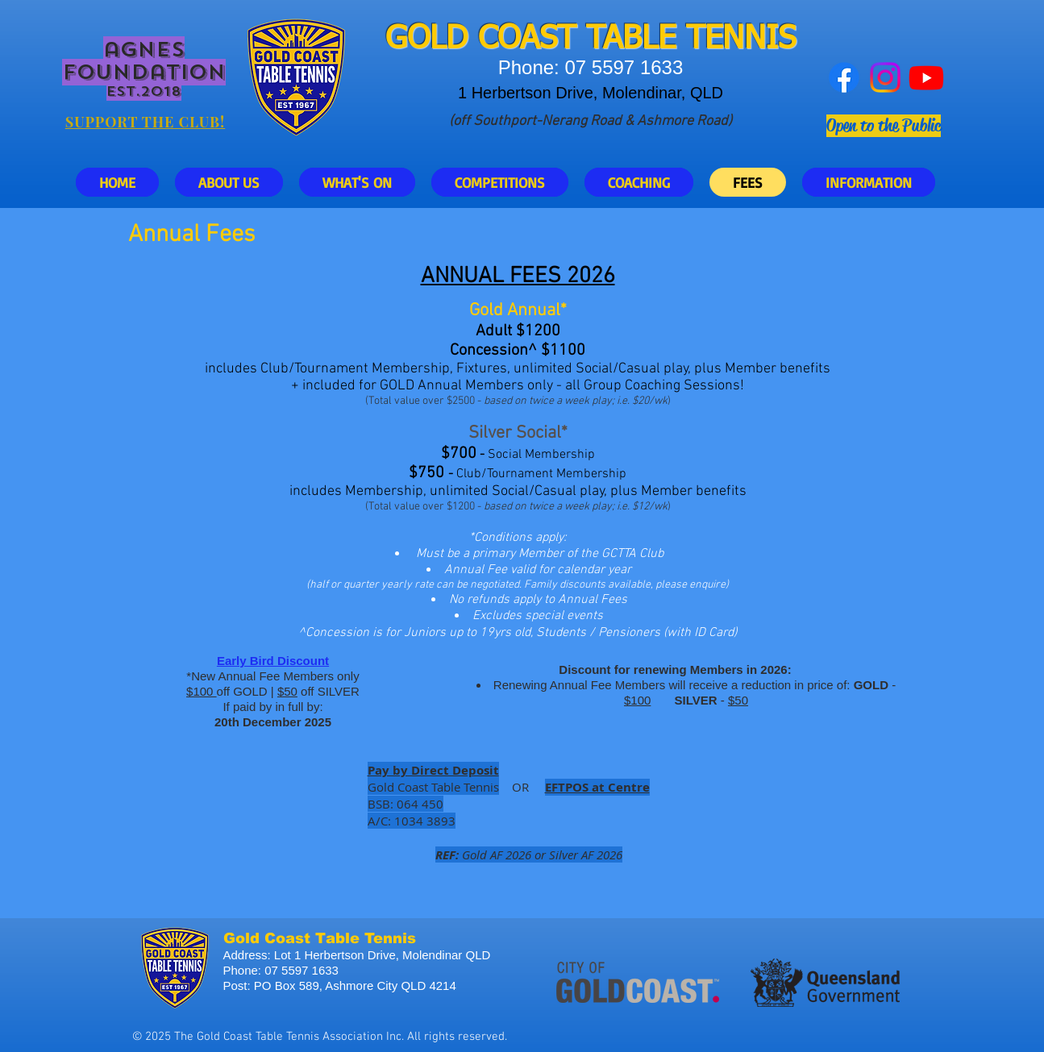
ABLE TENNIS (700, 39)
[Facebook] (844, 77)
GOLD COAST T (494, 39)
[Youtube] (926, 77)
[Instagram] (885, 77)
